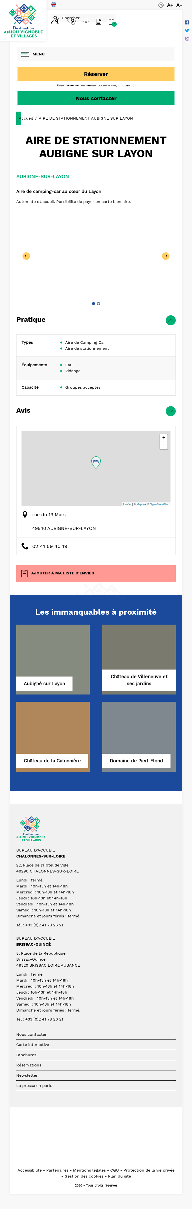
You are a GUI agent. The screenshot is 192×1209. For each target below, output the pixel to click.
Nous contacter (96, 98)
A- (179, 5)
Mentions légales (89, 1170)
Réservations (28, 1065)
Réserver (96, 74)
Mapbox (141, 504)
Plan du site (119, 1176)
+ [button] (164, 438)
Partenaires (57, 1170)
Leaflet (127, 504)
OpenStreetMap (159, 504)
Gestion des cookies (84, 1176)
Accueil (26, 118)
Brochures (26, 1054)
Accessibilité (30, 1170)
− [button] (164, 445)
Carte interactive (32, 1044)
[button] (93, 303)
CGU (114, 1170)
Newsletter (27, 1075)
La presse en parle (34, 1085)
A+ (170, 5)
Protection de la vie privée (149, 1170)
